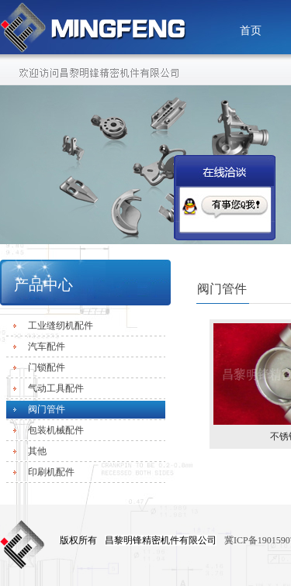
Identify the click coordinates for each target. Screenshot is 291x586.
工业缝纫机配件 (60, 325)
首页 (251, 30)
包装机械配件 (56, 430)
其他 (37, 451)
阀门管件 (46, 409)
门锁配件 (46, 367)
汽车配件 (46, 346)
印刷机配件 (51, 472)
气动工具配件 (56, 388)
